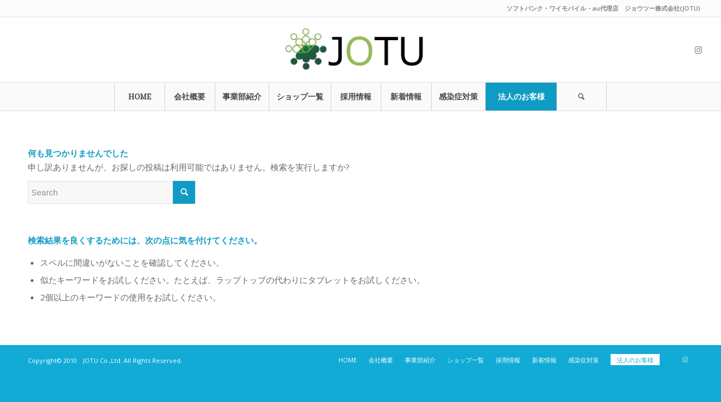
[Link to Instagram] (698, 49)
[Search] (582, 97)
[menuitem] (139, 97)
